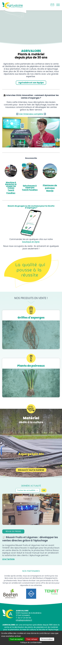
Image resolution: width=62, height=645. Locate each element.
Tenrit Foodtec (10, 191)
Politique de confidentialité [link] (31, 642)
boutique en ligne (30, 241)
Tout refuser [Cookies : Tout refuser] (31, 639)
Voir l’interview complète (31, 114)
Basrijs (49, 190)
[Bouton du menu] (58, 5)
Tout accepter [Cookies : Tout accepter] (16, 639)
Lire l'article (8, 565)
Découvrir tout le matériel (31, 476)
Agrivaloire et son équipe (31, 82)
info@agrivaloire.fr (24, 620)
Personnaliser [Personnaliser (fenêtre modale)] (47, 639)
